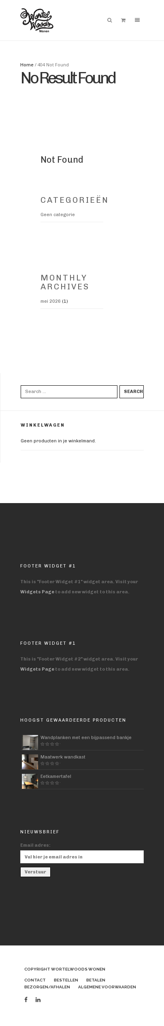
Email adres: (35, 845)
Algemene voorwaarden (107, 987)
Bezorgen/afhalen (47, 987)
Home (27, 65)
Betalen (95, 980)
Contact (35, 980)
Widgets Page (37, 592)
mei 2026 (50, 301)
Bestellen (66, 980)
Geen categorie (57, 214)
